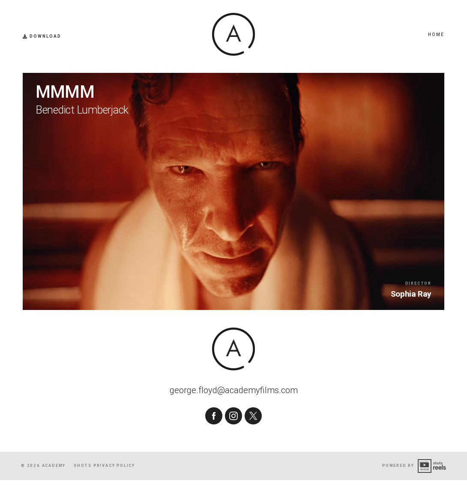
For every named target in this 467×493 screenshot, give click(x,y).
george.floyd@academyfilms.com (234, 407)
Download (42, 36)
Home (436, 34)
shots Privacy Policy (104, 478)
